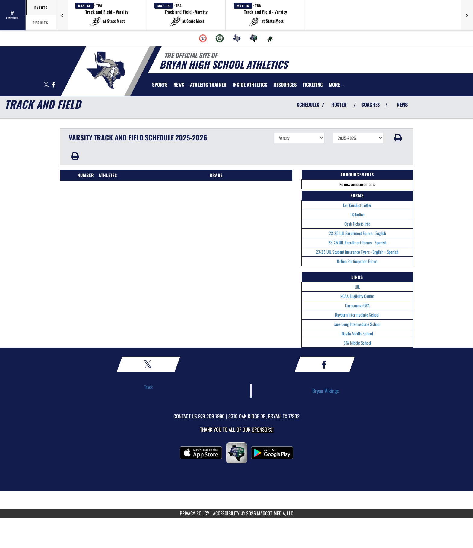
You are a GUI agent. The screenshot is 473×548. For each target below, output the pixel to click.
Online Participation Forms (357, 261)
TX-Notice (357, 214)
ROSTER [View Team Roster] (339, 105)
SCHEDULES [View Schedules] (308, 105)
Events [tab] (41, 7)
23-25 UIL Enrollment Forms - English (357, 233)
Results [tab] (41, 22)
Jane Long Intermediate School (357, 324)
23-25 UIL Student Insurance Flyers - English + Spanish (357, 252)
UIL (357, 286)
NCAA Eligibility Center (357, 296)
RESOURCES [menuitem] (285, 84)
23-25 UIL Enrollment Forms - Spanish (357, 242)
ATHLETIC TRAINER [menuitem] (208, 84)
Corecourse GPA (357, 305)
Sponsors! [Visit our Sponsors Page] (262, 429)
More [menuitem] (336, 84)
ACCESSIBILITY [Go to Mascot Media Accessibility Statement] (226, 513)
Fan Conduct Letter (357, 205)
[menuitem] (203, 38)
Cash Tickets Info (357, 224)
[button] (107, 15)
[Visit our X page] (46, 85)
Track (148, 387)
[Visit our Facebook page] (53, 85)
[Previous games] (62, 15)
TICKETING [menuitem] (313, 84)
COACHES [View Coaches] (370, 105)
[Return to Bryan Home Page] (105, 70)
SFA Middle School (357, 343)
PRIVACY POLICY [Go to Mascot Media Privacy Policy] (194, 513)
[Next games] (467, 15)
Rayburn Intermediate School (357, 314)
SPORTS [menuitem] (159, 84)
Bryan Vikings (325, 391)
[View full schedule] (13, 15)
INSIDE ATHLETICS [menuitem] (250, 84)
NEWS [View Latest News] (402, 105)
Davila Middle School (357, 333)
